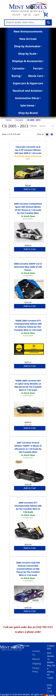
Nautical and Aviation (28, 90)
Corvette (18, 68)
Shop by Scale (28, 53)
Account (16, 14)
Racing (16, 76)
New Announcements (28, 31)
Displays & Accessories (28, 61)
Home (8, 120)
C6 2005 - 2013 (33, 120)
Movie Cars (36, 76)
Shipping (36, 663)
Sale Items (28, 105)
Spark (28, 159)
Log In (36, 14)
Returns (36, 659)
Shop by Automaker (28, 46)
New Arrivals (28, 39)
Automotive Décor (28, 98)
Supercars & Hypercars (28, 83)
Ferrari (38, 68)
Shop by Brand (28, 113)
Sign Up (27, 14)
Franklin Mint (28, 219)
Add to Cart (30, 189)
